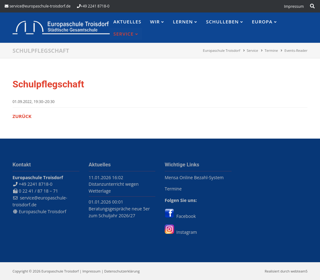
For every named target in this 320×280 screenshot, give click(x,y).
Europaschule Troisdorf (42, 211)
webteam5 (299, 271)
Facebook (180, 216)
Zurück (22, 116)
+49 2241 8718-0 (95, 6)
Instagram (181, 232)
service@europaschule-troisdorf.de (40, 6)
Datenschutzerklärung (122, 271)
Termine (173, 189)
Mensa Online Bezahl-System (194, 177)
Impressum (91, 271)
